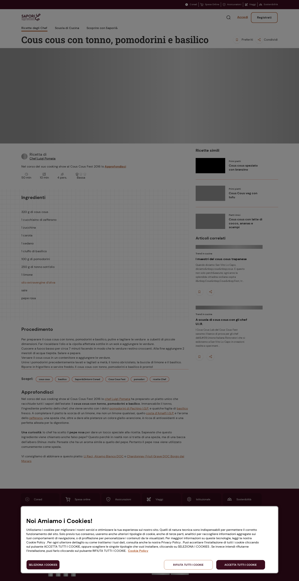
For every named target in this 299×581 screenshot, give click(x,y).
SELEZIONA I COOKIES (43, 564)
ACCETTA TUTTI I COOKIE (240, 564)
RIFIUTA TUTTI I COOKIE (188, 564)
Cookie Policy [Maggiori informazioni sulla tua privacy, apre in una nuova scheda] (138, 551)
